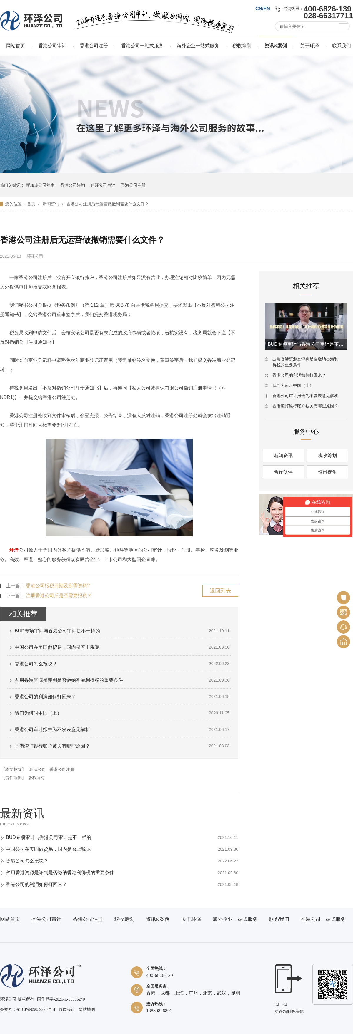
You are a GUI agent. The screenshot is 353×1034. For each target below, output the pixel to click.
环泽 (14, 550)
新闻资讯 (51, 204)
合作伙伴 (283, 471)
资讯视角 (327, 471)
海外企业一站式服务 (198, 45)
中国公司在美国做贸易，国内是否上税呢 (57, 647)
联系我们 (341, 45)
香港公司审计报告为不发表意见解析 (52, 729)
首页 (31, 204)
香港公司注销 (72, 185)
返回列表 (220, 591)
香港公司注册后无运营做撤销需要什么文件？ (107, 204)
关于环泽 (309, 45)
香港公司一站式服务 (142, 45)
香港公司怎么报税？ (36, 663)
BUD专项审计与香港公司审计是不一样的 (57, 630)
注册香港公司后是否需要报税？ (59, 595)
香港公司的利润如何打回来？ (45, 696)
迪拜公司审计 (103, 185)
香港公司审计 (52, 45)
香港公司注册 (94, 45)
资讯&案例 (275, 45)
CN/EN (262, 8)
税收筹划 (241, 45)
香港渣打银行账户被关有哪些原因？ (52, 745)
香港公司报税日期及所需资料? (58, 585)
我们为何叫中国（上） (38, 713)
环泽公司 (37, 769)
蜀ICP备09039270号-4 (35, 1009)
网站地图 (87, 1009)
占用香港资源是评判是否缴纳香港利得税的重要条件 (69, 680)
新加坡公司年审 (40, 185)
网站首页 (15, 45)
